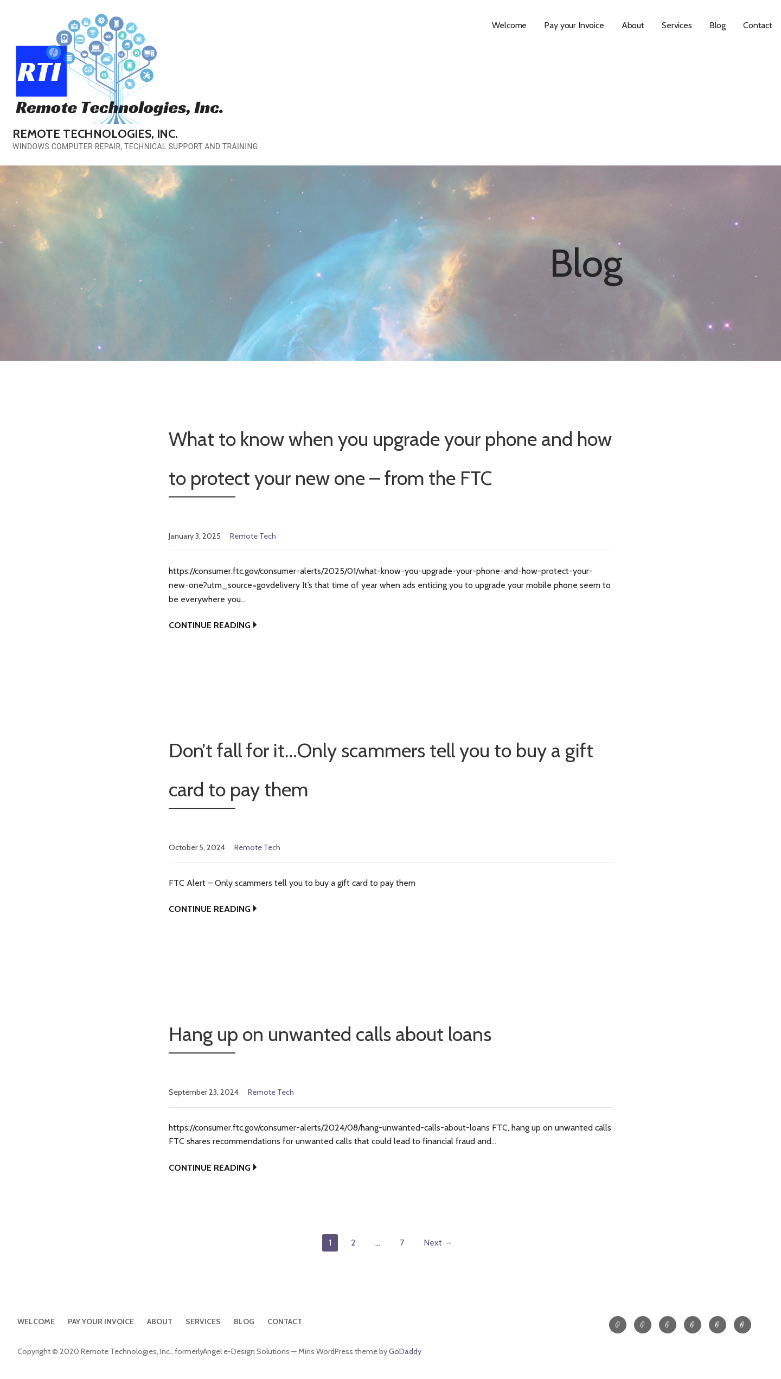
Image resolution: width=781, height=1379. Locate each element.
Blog (717, 25)
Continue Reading (210, 625)
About (633, 25)
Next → (438, 1242)
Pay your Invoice (574, 25)
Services (677, 25)
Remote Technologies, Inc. (95, 133)
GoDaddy (405, 1351)
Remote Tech (253, 536)
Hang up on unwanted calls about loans (330, 1034)
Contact (757, 25)
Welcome (509, 25)
